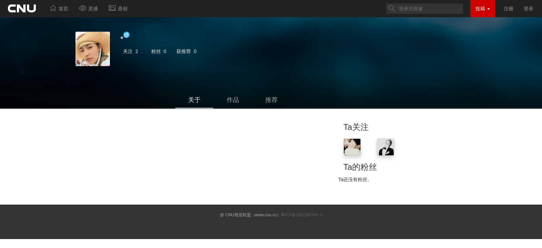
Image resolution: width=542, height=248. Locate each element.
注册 (508, 8)
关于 (194, 99)
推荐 (271, 99)
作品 (233, 99)
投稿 (482, 8)
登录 (528, 8)
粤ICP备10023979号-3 (301, 215)
